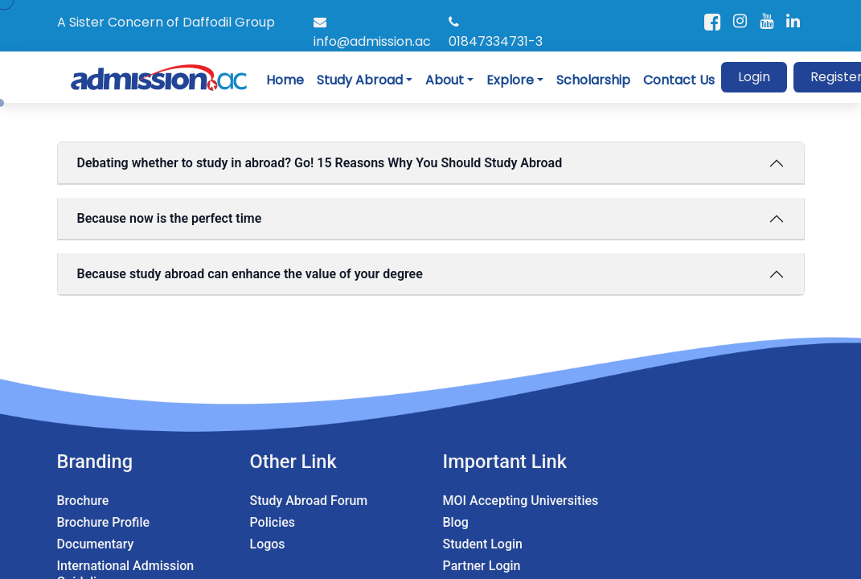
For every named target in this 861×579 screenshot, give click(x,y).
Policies (273, 522)
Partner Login (482, 565)
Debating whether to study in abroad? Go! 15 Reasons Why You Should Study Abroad (320, 162)
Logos (267, 544)
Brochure (83, 500)
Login (754, 77)
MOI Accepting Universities (521, 500)
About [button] (444, 80)
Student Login (483, 544)
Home (285, 80)
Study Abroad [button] (360, 80)
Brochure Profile (103, 522)
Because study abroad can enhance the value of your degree (250, 273)
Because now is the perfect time (169, 218)
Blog (456, 522)
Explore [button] (510, 80)
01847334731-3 (496, 33)
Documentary (95, 544)
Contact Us (679, 80)
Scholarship (593, 80)
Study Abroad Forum (309, 500)
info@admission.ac (372, 33)
